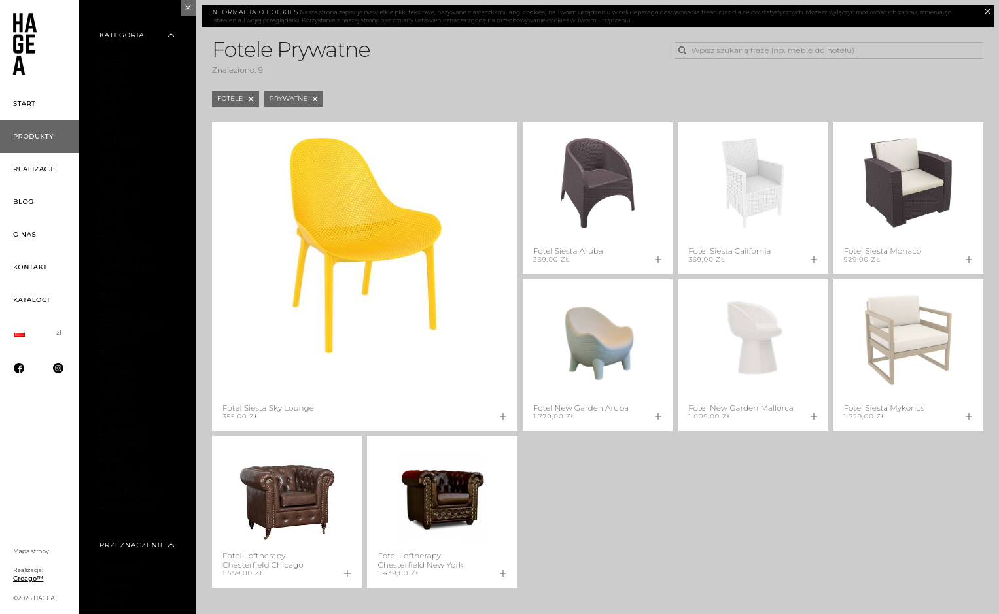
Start (24, 103)
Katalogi (31, 300)
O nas (24, 234)
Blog (23, 201)
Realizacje (35, 169)
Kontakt (30, 267)
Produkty (33, 136)
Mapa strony (31, 550)
